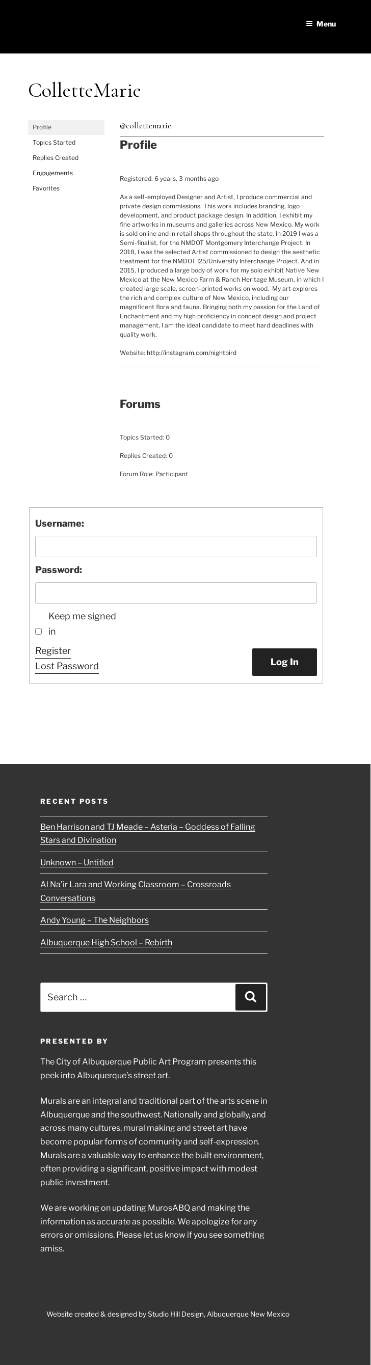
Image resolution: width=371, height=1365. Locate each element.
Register (53, 650)
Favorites (46, 188)
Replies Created (55, 157)
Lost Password (67, 666)
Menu (321, 23)
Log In (285, 662)
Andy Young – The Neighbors (94, 920)
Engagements (53, 173)
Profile (42, 127)
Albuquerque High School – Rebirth (106, 942)
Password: (58, 569)
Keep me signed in (82, 624)
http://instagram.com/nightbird (191, 353)
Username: (59, 523)
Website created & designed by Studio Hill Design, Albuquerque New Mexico (167, 1314)
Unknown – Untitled (77, 862)
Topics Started (54, 142)
